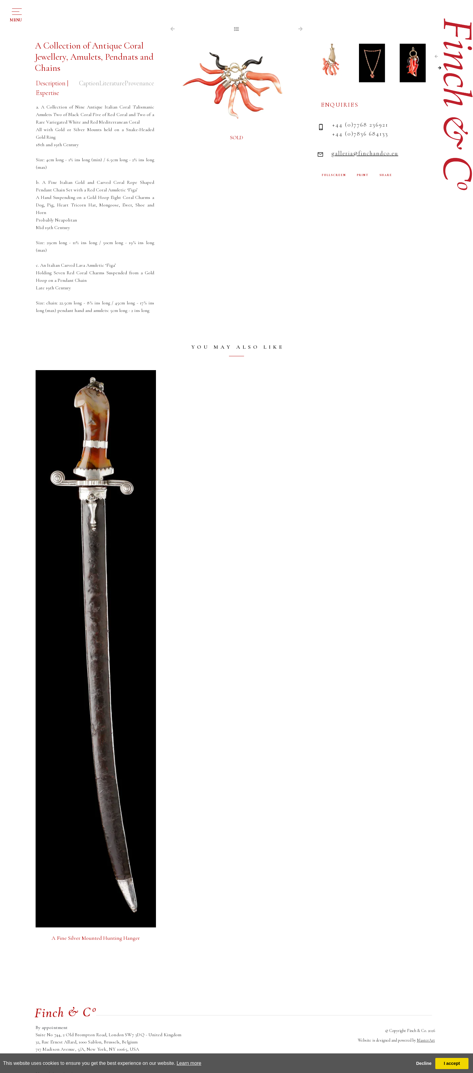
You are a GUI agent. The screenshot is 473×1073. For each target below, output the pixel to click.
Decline (423, 1063)
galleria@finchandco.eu (365, 153)
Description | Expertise (52, 88)
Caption (86, 83)
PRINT (363, 175)
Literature (110, 83)
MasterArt (426, 1040)
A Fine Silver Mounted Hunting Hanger (96, 938)
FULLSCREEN (334, 175)
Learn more (188, 1063)
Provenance (138, 83)
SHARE (385, 175)
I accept (452, 1063)
